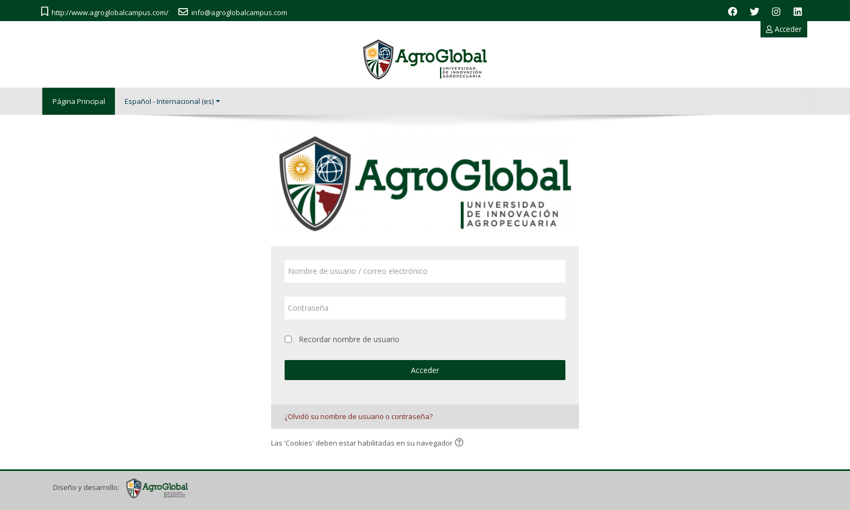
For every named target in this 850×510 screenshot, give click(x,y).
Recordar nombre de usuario (349, 339)
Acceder (784, 29)
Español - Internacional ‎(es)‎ (174, 101)
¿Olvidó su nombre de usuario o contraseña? (359, 416)
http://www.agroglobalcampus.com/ (110, 12)
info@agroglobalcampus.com (239, 12)
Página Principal (79, 101)
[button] (460, 443)
